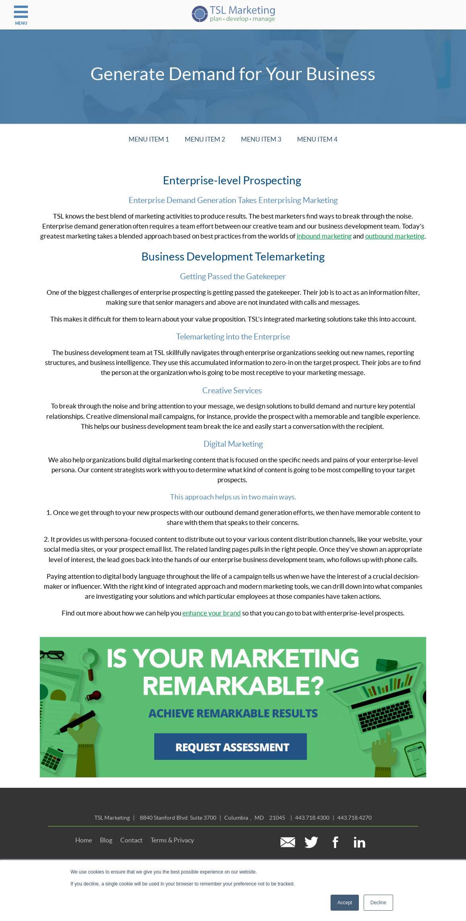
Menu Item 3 (261, 139)
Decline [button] (378, 902)
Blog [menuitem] (106, 840)
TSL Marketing (112, 818)
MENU (21, 13)
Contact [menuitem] (131, 840)
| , (212, 818)
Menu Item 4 (317, 139)
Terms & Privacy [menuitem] (172, 840)
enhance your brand (211, 613)
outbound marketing (395, 236)
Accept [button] (344, 902)
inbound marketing (324, 236)
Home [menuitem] (83, 840)
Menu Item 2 (205, 139)
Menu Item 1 (149, 139)
